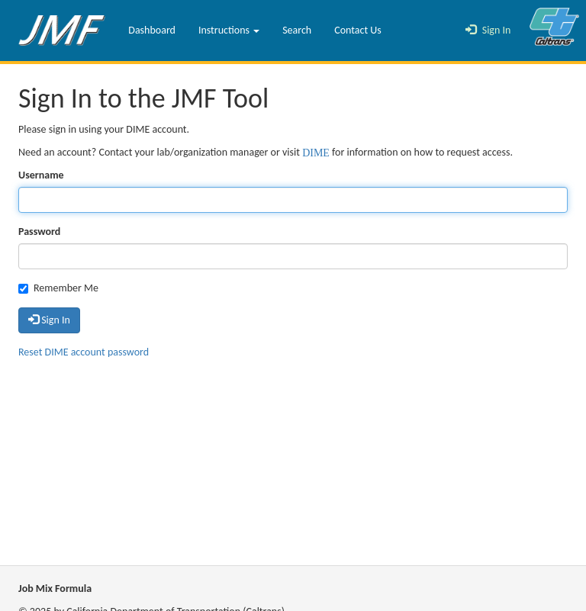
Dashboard (151, 30)
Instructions (228, 30)
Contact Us (358, 30)
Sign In (488, 30)
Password (39, 231)
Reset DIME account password (83, 352)
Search (296, 30)
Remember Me (58, 287)
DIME (316, 151)
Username (41, 175)
